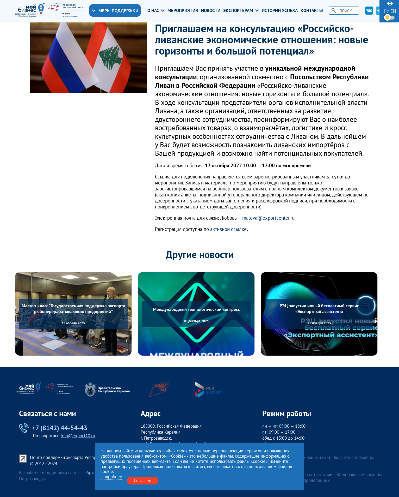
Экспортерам (241, 10)
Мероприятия (182, 10)
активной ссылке (228, 229)
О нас (156, 10)
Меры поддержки (115, 11)
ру (386, 11)
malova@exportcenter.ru (268, 218)
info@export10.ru (78, 436)
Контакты (312, 10)
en (393, 11)
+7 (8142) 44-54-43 (53, 428)
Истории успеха (280, 10)
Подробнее (111, 477)
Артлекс (94, 472)
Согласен (142, 480)
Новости (210, 10)
